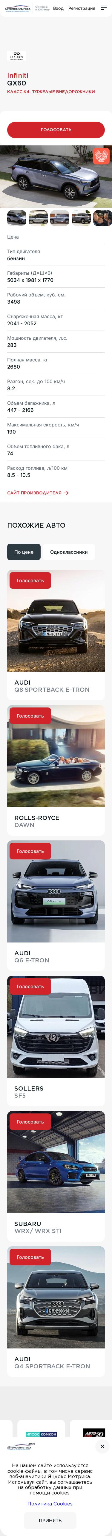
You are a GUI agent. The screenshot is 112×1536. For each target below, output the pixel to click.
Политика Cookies (50, 1504)
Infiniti (17, 75)
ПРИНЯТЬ (50, 1521)
